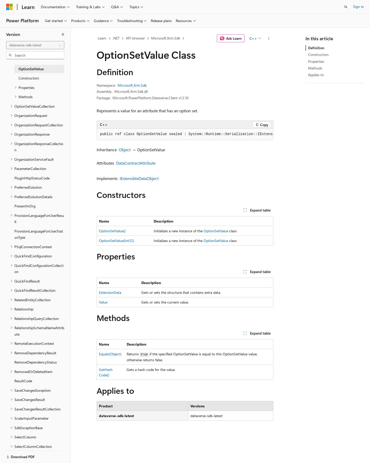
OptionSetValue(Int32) (116, 240)
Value (103, 302)
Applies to (316, 74)
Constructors (318, 54)
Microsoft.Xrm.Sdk (165, 38)
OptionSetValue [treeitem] (31, 68)
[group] (185, 134)
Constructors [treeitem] (28, 78)
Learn (102, 38)
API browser (135, 38)
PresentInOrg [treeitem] (24, 206)
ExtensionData (110, 292)
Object (125, 149)
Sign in (358, 6)
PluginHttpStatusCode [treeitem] (32, 178)
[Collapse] (63, 34)
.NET (116, 38)
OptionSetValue (215, 230)
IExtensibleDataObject (139, 178)
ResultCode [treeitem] (23, 380)
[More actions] (268, 38)
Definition (316, 47)
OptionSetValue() (112, 230)
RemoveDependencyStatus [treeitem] (35, 362)
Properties (316, 61)
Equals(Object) (110, 353)
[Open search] (346, 7)
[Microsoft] (9, 7)
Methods (315, 68)
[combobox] (35, 45)
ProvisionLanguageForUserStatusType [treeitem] (38, 234)
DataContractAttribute (135, 163)
